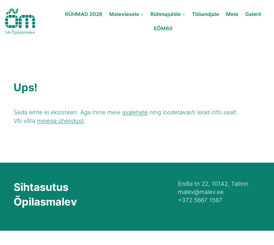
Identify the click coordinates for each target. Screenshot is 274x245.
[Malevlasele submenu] (142, 14)
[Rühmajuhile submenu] (183, 14)
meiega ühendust (60, 120)
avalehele (135, 112)
